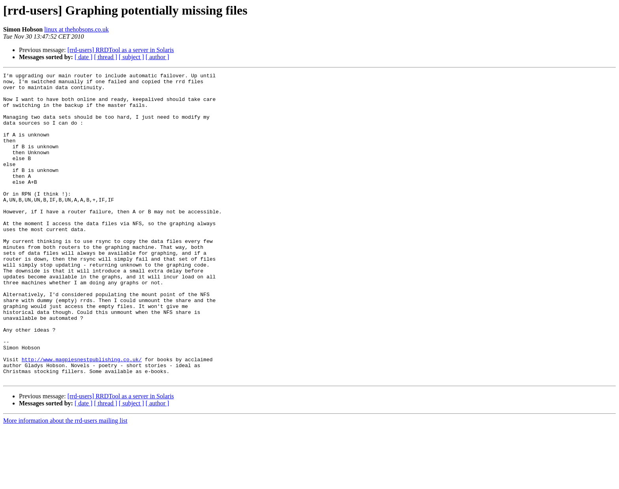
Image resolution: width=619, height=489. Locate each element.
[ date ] (83, 57)
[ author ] (157, 57)
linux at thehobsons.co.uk (76, 29)
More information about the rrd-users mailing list (65, 482)
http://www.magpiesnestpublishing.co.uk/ (82, 417)
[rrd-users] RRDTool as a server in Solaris (121, 50)
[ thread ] (105, 57)
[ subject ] (131, 57)
